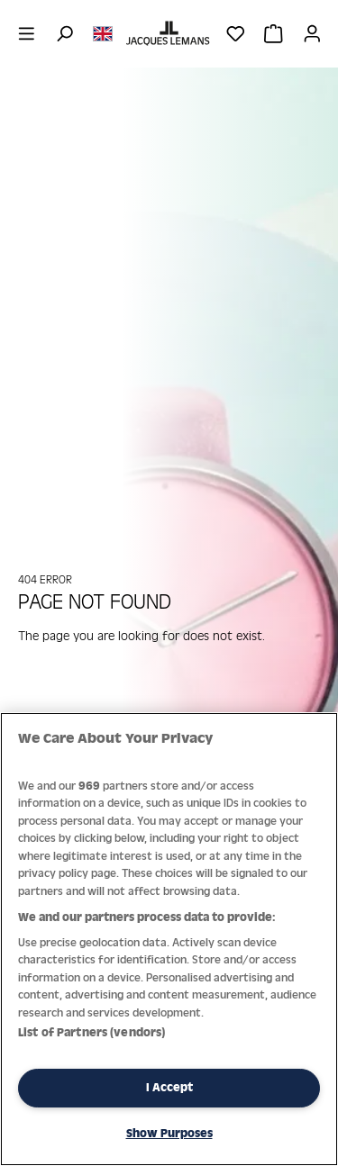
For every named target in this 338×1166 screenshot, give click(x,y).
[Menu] (26, 33)
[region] (169, 939)
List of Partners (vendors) (91, 1032)
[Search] (64, 33)
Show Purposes (169, 1133)
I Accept (169, 1087)
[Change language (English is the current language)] (103, 32)
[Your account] (312, 33)
